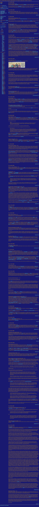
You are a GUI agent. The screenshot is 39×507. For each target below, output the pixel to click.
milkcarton (3, 50)
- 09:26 (16, 186)
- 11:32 (12, 3)
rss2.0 (5, 22)
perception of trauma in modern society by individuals (21, 350)
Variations (25, 4)
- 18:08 (11, 74)
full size (9, 12)
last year (14, 30)
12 (4, 25)
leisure (2, 43)
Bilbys (1, 18)
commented (25, 251)
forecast (7, 20)
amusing (3, 35)
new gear (18, 39)
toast (22, 20)
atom (7, 22)
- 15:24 (14, 307)
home (1, 505)
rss (3, 22)
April (2, 60)
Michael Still (2, 13)
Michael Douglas (19, 259)
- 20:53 (14, 11)
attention (21, 291)
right (16, 109)
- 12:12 (17, 296)
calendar (11, 207)
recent (32, 251)
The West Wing (19, 258)
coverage (17, 308)
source (11, 181)
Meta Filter (16, 4)
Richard (27, 47)
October (2, 83)
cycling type (23, 39)
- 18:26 (13, 245)
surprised (28, 141)
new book (19, 268)
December (3, 53)
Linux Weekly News (3, 16)
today (15, 348)
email (2, 38)
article (32, 117)
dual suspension (20, 40)
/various (36, 8)
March (2, 86)
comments (11, 192)
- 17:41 (14, 86)
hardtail (30, 40)
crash (31, 41)
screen (3, 46)
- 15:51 (11, 426)
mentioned (29, 117)
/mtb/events (35, 33)
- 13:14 (13, 91)
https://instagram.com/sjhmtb (4, 8)
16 (1, 26)
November (3, 23)
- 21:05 (17, 407)
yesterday (18, 348)
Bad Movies (19, 6)
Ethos (30, 496)
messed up (25, 310)
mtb (2, 47)
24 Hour (13, 421)
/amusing (36, 71)
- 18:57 (14, 227)
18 (3, 26)
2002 (21, 29)
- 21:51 (12, 98)
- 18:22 (12, 36)
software (3, 42)
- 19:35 (12, 60)
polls (13, 257)
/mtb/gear (36, 57)
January (2, 61)
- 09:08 (12, 265)
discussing (16, 172)
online (13, 246)
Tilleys (16, 99)
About (1, 3)
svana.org (36, 160)
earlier (24, 167)
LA (16, 208)
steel (10, 45)
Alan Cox (29, 222)
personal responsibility (28, 381)
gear (2, 48)
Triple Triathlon (12, 24)
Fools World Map (17, 87)
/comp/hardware (35, 95)
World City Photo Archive (23, 18)
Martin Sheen (26, 258)
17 (2, 26)
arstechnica (26, 273)
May (2, 56)
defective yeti (18, 117)
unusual (23, 201)
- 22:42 (14, 332)
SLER (23, 487)
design (3, 37)
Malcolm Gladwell (25, 348)
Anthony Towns (2, 12)
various (3, 49)
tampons (31, 20)
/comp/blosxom (35, 170)
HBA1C (29, 202)
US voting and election (31, 310)
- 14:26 (11, 272)
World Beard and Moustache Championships (16, 105)
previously (22, 136)
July (2, 54)
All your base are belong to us (23, 200)
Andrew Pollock (2, 11)
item (16, 292)
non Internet (11, 176)
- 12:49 (16, 358)
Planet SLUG (22, 266)
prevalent (11, 381)
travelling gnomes (21, 101)
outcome (14, 310)
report (12, 31)
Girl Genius (1, 17)
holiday (3, 45)
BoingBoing (10, 172)
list (28, 354)
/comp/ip (36, 242)
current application (10, 302)
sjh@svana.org (4, 5)
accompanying (15, 134)
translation (13, 223)
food (2, 44)
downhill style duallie (35, 51)
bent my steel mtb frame (11, 151)
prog (2, 41)
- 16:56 (13, 145)
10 (2, 25)
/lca (36, 211)
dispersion (32, 175)
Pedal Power (30, 427)
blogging (3, 36)
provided (31, 302)
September (3, 63)
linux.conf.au (14, 318)
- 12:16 (11, 171)
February (2, 66)
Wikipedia (30, 200)
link (38, 8)
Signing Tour (36, 266)
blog (13, 139)
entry (22, 187)
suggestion (20, 139)
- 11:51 (13, 324)
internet (3, 39)
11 (3, 25)
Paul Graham (10, 251)
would (22, 141)
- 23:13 (13, 214)
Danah (9, 187)
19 (4, 26)
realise (32, 107)
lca (15, 207)
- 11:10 (11, 206)
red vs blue (11, 312)
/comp (36, 276)
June (2, 59)
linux (2, 40)
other (37, 338)
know (19, 141)
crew (36, 207)
